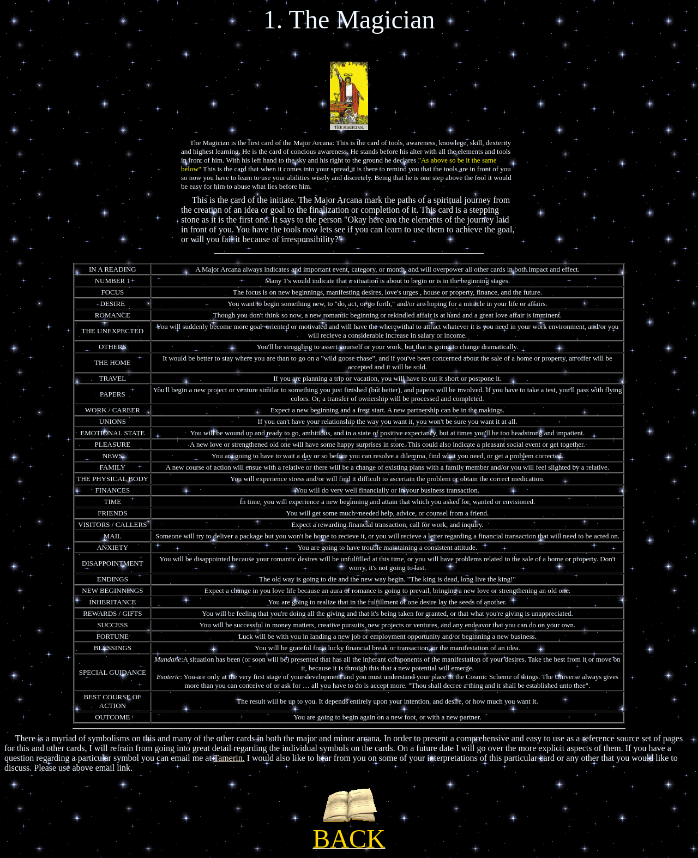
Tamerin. (229, 758)
